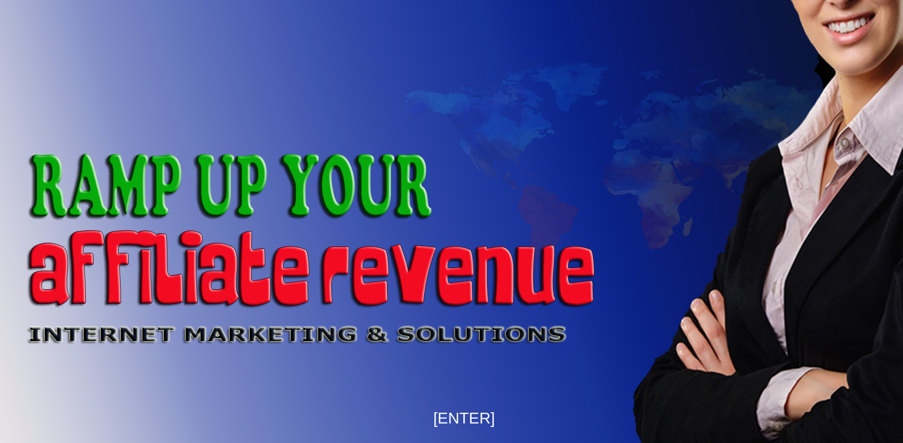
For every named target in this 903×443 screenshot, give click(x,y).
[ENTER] (464, 418)
